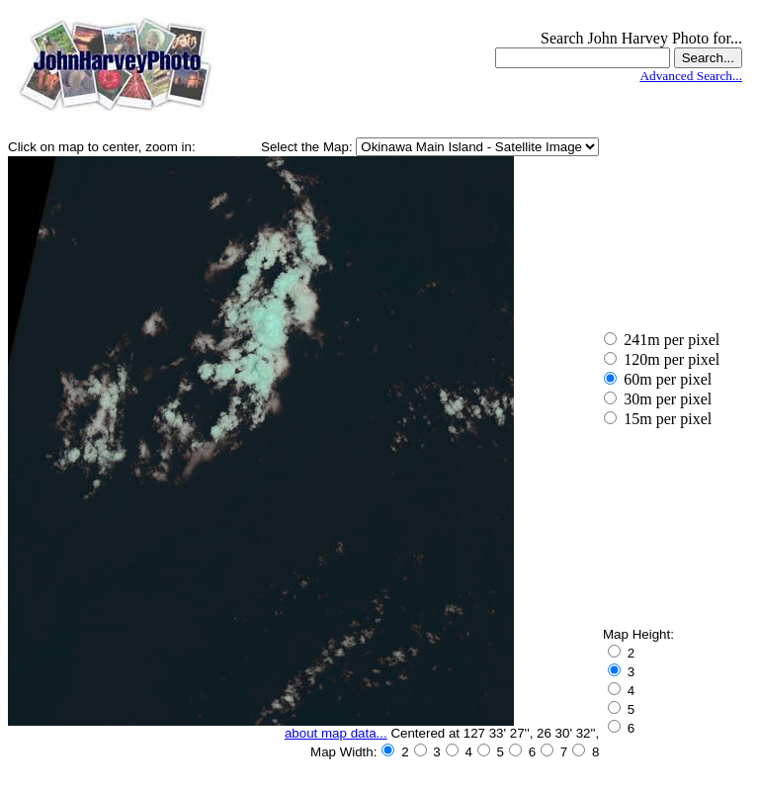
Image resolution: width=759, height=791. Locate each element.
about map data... (336, 733)
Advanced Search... (690, 75)
